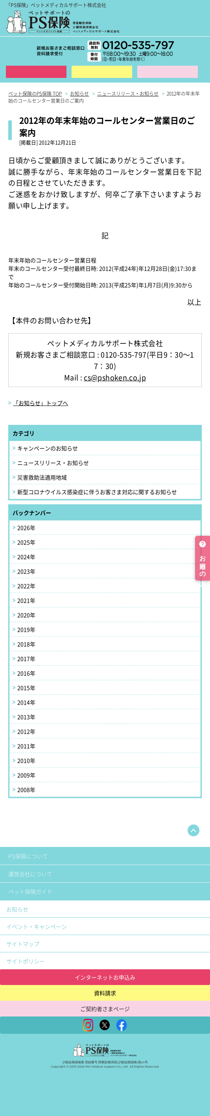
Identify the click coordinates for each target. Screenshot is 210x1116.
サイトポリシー (25, 961)
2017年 (26, 658)
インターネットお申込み (105, 977)
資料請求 (102, 72)
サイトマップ (22, 944)
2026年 (26, 527)
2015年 (26, 688)
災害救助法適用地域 (42, 477)
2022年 (26, 586)
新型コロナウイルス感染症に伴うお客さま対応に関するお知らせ (97, 492)
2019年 (26, 629)
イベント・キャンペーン (36, 926)
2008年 (26, 789)
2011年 (26, 746)
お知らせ (17, 909)
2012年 (26, 731)
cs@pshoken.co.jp (115, 377)
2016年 (26, 673)
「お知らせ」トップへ (40, 403)
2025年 (26, 542)
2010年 (26, 760)
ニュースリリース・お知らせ (53, 463)
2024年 (26, 557)
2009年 (26, 775)
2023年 (26, 571)
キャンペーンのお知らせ (47, 448)
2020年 (26, 615)
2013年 (26, 717)
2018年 (26, 644)
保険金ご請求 (167, 72)
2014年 (26, 702)
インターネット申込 (36, 72)
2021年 (26, 600)
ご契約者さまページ (105, 1009)
